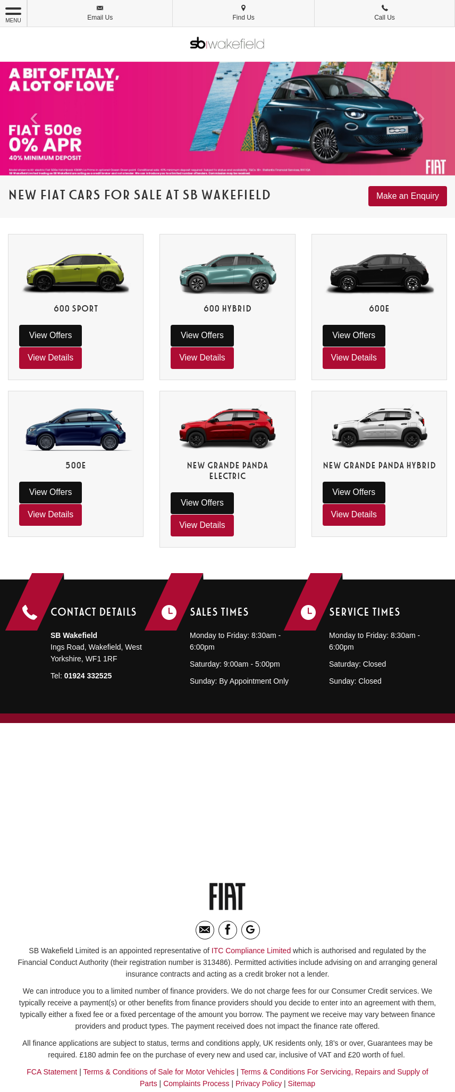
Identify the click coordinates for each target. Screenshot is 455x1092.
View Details (104, 335)
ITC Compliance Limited (251, 906)
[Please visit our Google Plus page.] (250, 885)
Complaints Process (196, 1039)
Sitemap (301, 1039)
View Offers (47, 335)
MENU (13, 14)
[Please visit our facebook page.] (227, 885)
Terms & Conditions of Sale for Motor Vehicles (158, 1027)
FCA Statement (52, 1027)
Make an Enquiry (407, 195)
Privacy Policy (258, 1039)
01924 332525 (88, 631)
